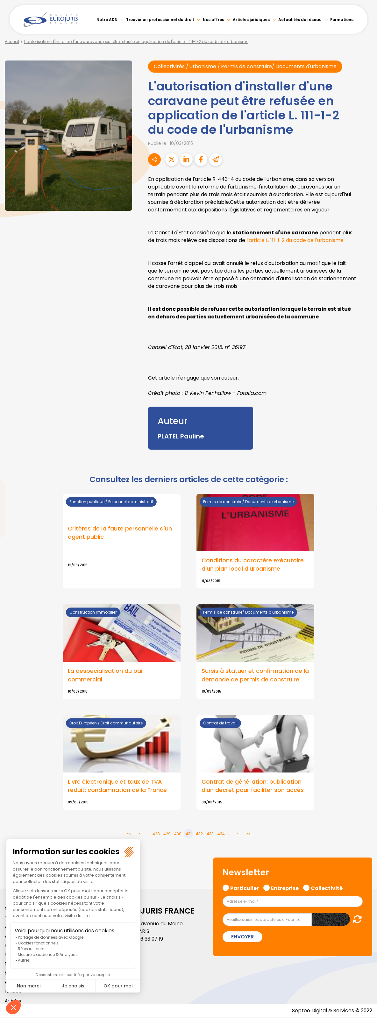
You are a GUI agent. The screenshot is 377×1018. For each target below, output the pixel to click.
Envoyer (242, 937)
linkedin (364, 496)
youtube (364, 509)
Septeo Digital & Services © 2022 (331, 1011)
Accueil (12, 41)
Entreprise (285, 888)
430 (177, 834)
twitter (364, 484)
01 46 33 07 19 (147, 939)
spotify (364, 535)
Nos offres (213, 19)
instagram (364, 522)
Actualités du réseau (300, 19)
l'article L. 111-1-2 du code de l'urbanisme (295, 240)
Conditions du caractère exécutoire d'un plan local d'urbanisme (253, 564)
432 (199, 834)
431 (189, 834)
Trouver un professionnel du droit (160, 19)
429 (167, 834)
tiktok (364, 547)
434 (221, 834)
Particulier (244, 888)
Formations (341, 19)
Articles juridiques (251, 19)
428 (156, 834)
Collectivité (327, 888)
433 (210, 834)
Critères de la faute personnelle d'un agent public (120, 532)
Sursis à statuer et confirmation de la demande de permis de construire (255, 675)
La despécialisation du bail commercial (106, 675)
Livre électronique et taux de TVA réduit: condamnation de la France (117, 786)
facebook (364, 471)
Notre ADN (106, 19)
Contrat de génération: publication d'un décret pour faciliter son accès (253, 786)
